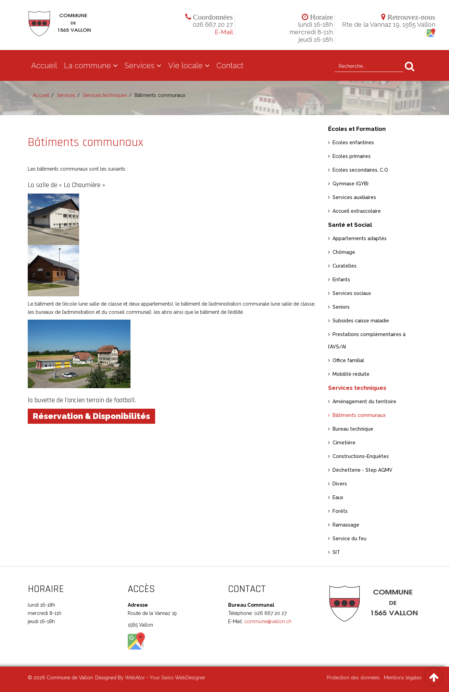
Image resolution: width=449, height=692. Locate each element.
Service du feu (349, 538)
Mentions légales (403, 677)
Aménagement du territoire (364, 401)
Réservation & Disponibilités (91, 416)
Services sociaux (352, 293)
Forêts (340, 511)
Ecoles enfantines (353, 142)
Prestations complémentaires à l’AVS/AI (367, 340)
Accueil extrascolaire (357, 211)
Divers (340, 483)
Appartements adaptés (360, 238)
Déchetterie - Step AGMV (362, 470)
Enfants (341, 279)
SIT (336, 552)
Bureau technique (353, 429)
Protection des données (353, 677)
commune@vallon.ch (267, 621)
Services (139, 65)
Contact (230, 65)
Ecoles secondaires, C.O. (361, 170)
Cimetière (344, 442)
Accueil (44, 65)
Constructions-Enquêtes (361, 456)
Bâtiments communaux (359, 415)
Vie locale (185, 65)
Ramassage (346, 525)
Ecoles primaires (352, 156)
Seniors (341, 307)
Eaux (338, 497)
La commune (87, 65)
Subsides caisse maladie (361, 320)
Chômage (344, 252)
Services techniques (105, 95)
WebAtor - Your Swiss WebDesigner (165, 677)
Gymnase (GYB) (351, 183)
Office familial (348, 360)
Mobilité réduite (351, 374)
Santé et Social (350, 224)
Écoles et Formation (357, 128)
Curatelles (345, 266)
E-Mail (224, 32)
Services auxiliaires (354, 197)
